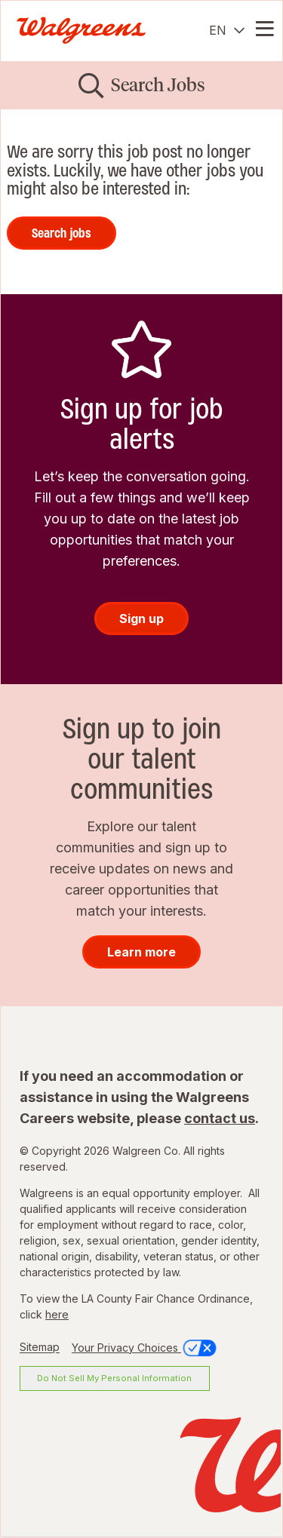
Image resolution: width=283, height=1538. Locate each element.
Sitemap (40, 1347)
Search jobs (61, 233)
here (57, 1314)
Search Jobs (158, 85)
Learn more (141, 951)
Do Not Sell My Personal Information (114, 1378)
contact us (219, 1118)
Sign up (141, 618)
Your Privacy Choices (145, 1347)
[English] (227, 30)
